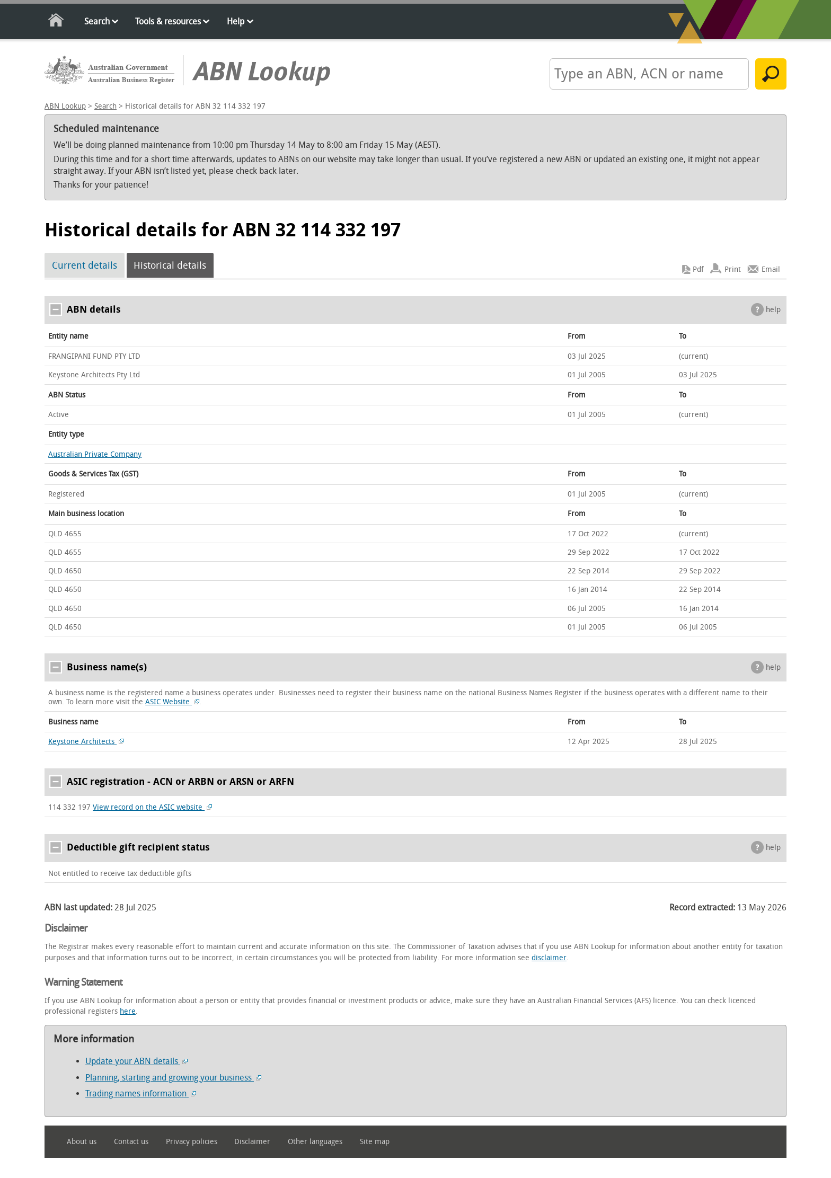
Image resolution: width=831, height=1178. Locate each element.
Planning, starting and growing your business (173, 1078)
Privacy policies (191, 1141)
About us (81, 1141)
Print (732, 269)
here (128, 1011)
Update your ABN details (136, 1061)
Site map (375, 1141)
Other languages (315, 1141)
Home (56, 22)
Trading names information (140, 1093)
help (773, 309)
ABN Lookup (65, 106)
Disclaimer (252, 1141)
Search (97, 21)
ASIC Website (172, 701)
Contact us (131, 1141)
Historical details (170, 265)
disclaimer (549, 957)
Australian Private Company (95, 454)
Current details (84, 265)
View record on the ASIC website (152, 807)
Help (235, 21)
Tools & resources (168, 21)
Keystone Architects (86, 741)
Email (771, 269)
